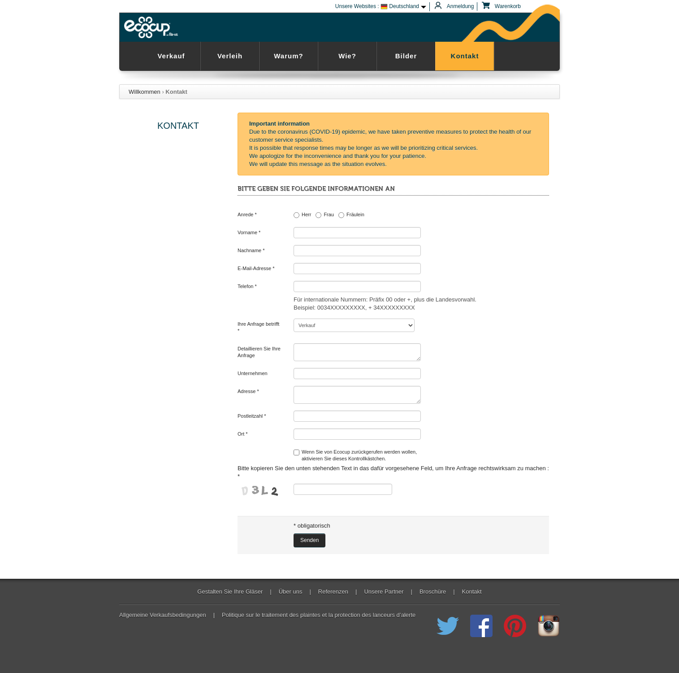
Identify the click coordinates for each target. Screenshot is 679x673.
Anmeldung (455, 6)
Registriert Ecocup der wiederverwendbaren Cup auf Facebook (481, 626)
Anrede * (247, 214)
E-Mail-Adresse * (256, 268)
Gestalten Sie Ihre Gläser (230, 592)
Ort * (243, 434)
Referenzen (333, 592)
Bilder (406, 56)
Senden (309, 540)
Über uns (291, 592)
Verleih (229, 56)
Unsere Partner (383, 592)
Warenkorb (502, 6)
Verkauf (171, 56)
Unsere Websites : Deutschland (377, 6)
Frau (325, 215)
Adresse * (248, 391)
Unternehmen (253, 373)
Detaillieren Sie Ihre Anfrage (259, 352)
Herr (302, 215)
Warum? (288, 56)
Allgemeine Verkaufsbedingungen (162, 615)
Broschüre (433, 592)
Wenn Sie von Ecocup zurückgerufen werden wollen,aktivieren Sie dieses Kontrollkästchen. (355, 455)
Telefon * (247, 286)
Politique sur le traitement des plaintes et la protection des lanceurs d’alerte (318, 615)
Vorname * (249, 232)
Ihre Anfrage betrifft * (258, 327)
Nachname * (251, 250)
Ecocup (152, 27)
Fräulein (351, 215)
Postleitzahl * (252, 416)
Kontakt (465, 56)
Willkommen (144, 91)
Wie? (347, 56)
